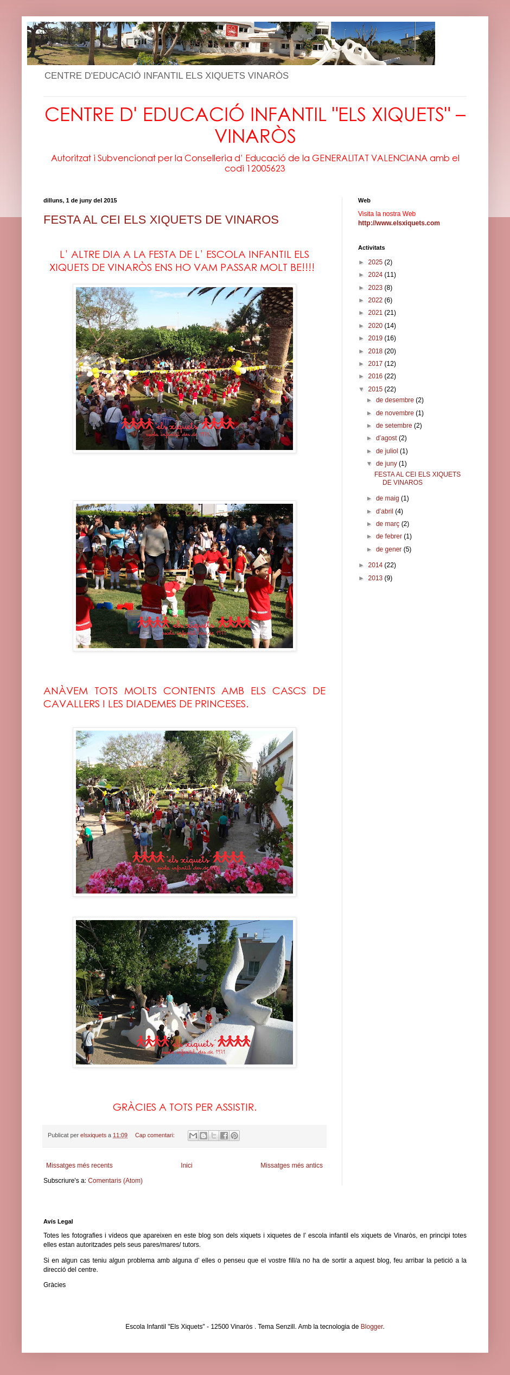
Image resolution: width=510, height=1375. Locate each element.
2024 (376, 274)
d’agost (387, 438)
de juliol (388, 451)
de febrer (390, 536)
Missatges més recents (79, 1165)
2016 (376, 376)
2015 (376, 389)
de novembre (396, 413)
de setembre (395, 425)
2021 (376, 312)
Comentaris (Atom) (115, 1180)
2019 (376, 338)
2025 (376, 262)
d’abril (385, 511)
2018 (376, 351)
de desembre (396, 400)
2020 (376, 326)
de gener (390, 549)
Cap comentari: (155, 1135)
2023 (376, 288)
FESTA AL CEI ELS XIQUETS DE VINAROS (161, 219)
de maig (388, 498)
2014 (376, 565)
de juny (387, 463)
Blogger (372, 1326)
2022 (376, 300)
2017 (376, 363)
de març (388, 524)
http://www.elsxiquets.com (399, 223)
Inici (186, 1165)
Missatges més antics (291, 1165)
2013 (376, 578)
